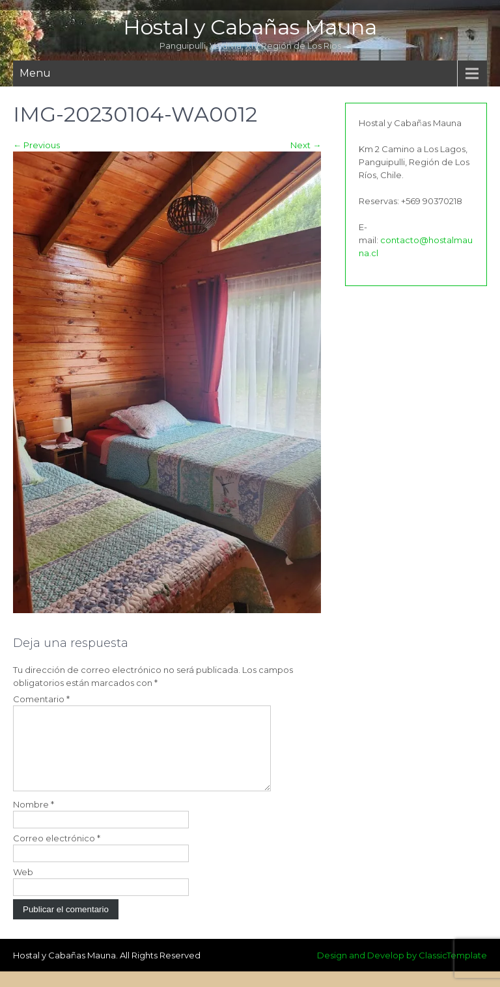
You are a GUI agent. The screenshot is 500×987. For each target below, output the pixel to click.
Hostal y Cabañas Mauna (250, 27)
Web (23, 887)
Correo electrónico (56, 854)
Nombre (33, 820)
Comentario (41, 699)
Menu (35, 73)
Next (305, 145)
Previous (36, 145)
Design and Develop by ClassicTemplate (402, 971)
